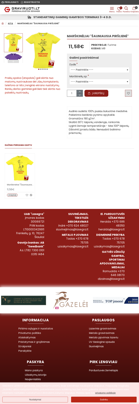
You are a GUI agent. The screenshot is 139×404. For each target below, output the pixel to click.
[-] (79, 95)
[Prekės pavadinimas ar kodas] (126, 9)
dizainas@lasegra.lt (111, 279)
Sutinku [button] (104, 399)
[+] (79, 91)
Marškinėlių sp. (78, 76)
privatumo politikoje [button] (105, 392)
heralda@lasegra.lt (111, 229)
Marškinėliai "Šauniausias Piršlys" (20, 184)
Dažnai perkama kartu (18, 145)
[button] (38, 69)
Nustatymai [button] (35, 399)
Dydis (72, 64)
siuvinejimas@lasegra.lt (72, 229)
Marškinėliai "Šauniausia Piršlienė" (38, 23)
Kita (10, 23)
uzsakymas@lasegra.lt (73, 246)
